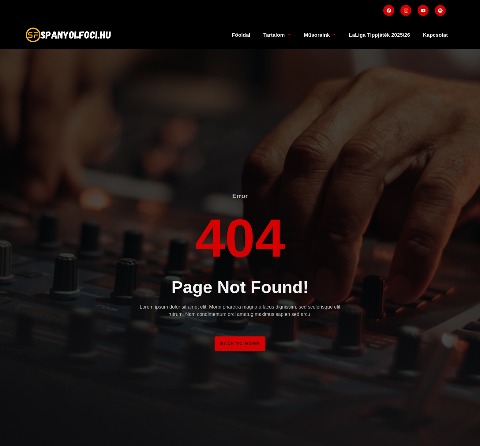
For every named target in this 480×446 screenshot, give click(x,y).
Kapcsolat (434, 35)
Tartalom (264, 35)
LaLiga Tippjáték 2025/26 (374, 35)
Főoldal (225, 35)
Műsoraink (310, 35)
